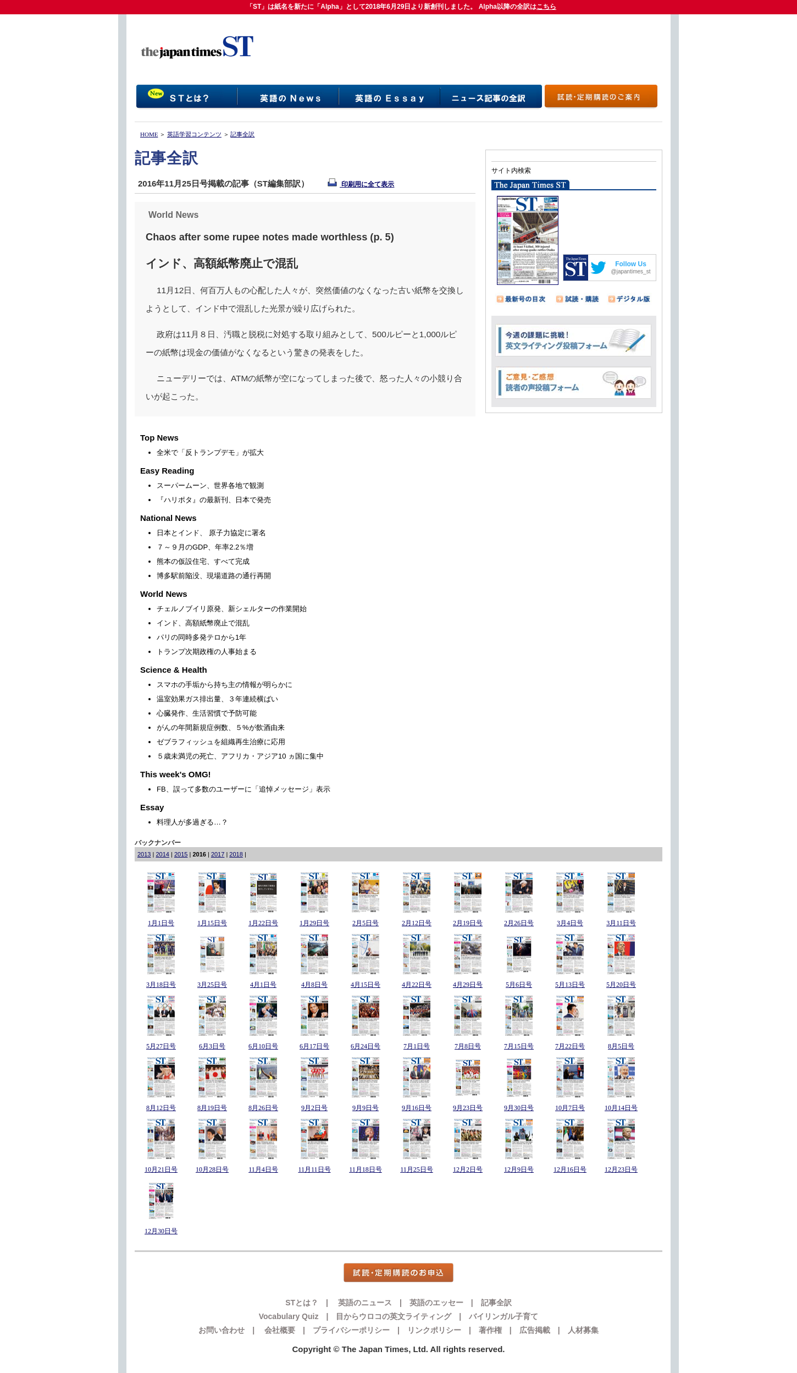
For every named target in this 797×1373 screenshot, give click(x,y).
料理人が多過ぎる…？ (192, 822)
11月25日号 (416, 1169)
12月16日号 (570, 1169)
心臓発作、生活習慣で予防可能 (207, 713)
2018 (235, 854)
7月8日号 (468, 1046)
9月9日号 (365, 1108)
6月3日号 (212, 1046)
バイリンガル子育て (503, 1316)
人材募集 (583, 1330)
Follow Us (630, 264)
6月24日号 (365, 1046)
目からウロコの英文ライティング (393, 1316)
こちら (546, 6)
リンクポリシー (434, 1330)
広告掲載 (534, 1330)
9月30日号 (519, 1108)
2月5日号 (365, 923)
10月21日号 (161, 1169)
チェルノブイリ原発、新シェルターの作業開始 (232, 609)
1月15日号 (212, 923)
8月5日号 (621, 1046)
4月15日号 (365, 984)
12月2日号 (468, 1169)
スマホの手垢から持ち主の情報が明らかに (224, 684)
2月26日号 (519, 923)
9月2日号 (314, 1108)
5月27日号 (161, 1046)
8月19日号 (212, 1108)
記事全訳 (242, 134)
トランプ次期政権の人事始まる (207, 651)
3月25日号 (212, 984)
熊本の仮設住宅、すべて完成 (203, 561)
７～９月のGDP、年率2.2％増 (205, 547)
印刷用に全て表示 (361, 184)
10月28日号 (212, 1169)
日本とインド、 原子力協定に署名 (211, 533)
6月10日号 (263, 1046)
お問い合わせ (221, 1330)
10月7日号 (570, 1108)
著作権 (490, 1330)
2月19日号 (468, 923)
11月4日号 (263, 1169)
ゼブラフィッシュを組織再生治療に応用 (221, 742)
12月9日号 (519, 1169)
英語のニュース (364, 1302)
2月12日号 (416, 923)
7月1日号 (416, 1046)
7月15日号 (519, 1046)
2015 (180, 854)
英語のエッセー (436, 1302)
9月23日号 (468, 1108)
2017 (217, 854)
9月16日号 (416, 1108)
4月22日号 (416, 984)
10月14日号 (621, 1108)
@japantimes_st (631, 271)
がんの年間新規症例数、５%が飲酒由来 (221, 727)
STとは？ (301, 1302)
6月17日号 (314, 1046)
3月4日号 (570, 923)
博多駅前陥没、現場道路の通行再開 (214, 576)
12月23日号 (621, 1169)
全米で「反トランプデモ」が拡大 (210, 452)
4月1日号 (263, 984)
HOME (149, 134)
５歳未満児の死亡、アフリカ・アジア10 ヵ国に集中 (240, 756)
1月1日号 (161, 923)
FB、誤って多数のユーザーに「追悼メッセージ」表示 (243, 789)
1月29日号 (314, 923)
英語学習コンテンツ (194, 134)
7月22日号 (570, 1046)
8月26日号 (263, 1108)
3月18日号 (161, 984)
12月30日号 (161, 1231)
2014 (162, 854)
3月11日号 (621, 923)
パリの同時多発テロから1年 (201, 637)
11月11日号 (314, 1169)
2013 (144, 854)
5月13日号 (570, 984)
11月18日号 (365, 1169)
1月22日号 (263, 923)
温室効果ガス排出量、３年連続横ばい (217, 699)
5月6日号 (519, 984)
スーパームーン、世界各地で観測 (210, 485)
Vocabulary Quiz (289, 1316)
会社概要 (278, 1330)
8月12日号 (161, 1108)
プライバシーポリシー (351, 1330)
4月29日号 (468, 984)
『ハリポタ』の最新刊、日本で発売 (214, 500)
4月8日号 (314, 984)
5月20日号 (621, 984)
